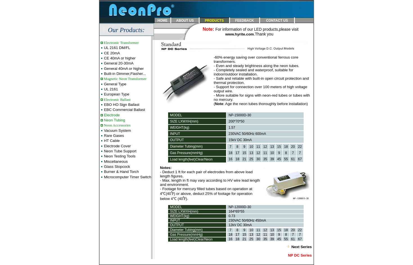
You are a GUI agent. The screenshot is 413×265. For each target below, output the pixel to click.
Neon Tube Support (119, 151)
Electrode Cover (117, 146)
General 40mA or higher (123, 68)
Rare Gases (113, 135)
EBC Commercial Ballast (124, 110)
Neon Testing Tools (119, 156)
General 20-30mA (118, 63)
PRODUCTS (214, 21)
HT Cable (111, 141)
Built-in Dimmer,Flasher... (124, 74)
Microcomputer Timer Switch (127, 177)
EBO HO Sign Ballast (121, 105)
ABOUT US (185, 21)
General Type (114, 84)
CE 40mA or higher (119, 58)
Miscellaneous (115, 161)
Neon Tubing (114, 120)
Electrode (111, 115)
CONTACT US (277, 21)
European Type (116, 94)
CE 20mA (111, 53)
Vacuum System (117, 130)
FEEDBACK (244, 21)
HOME (162, 21)
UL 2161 (110, 89)
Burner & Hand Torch (121, 172)
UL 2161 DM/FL (116, 48)
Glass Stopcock (116, 166)
